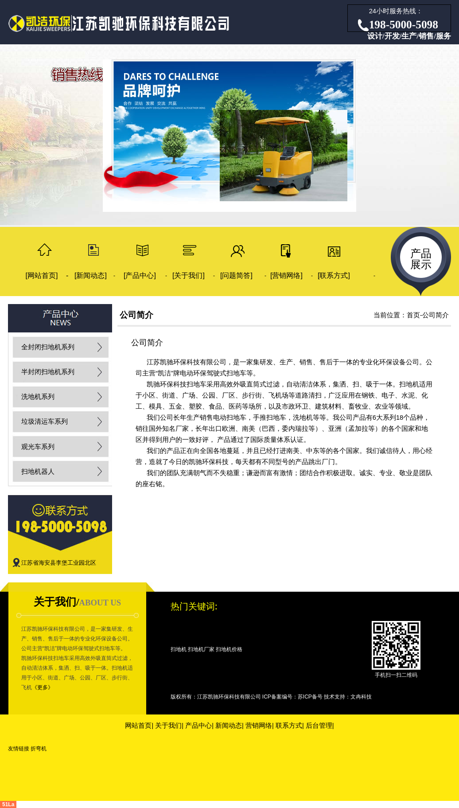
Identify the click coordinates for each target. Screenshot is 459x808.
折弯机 (39, 749)
